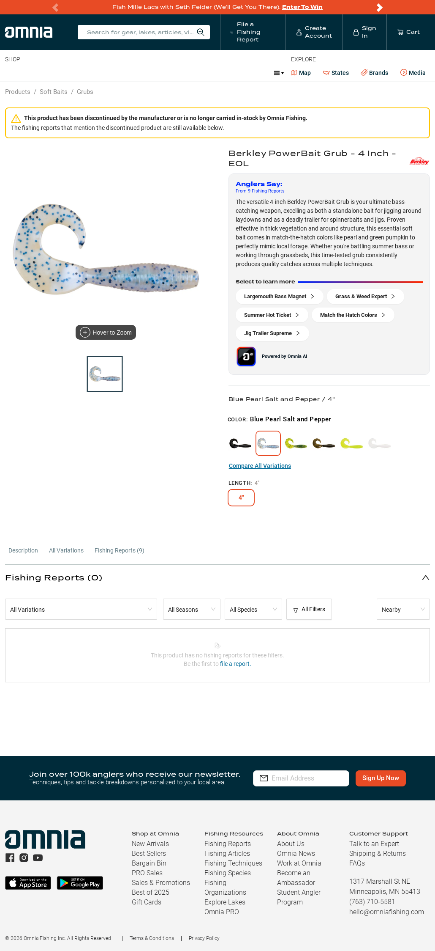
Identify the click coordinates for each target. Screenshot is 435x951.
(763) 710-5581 (372, 902)
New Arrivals (150, 844)
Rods (64, 72)
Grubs (85, 92)
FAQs (357, 863)
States (336, 73)
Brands (374, 73)
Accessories (167, 72)
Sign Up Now (385, 778)
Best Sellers (149, 853)
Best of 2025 (150, 892)
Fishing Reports (227, 844)
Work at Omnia (299, 863)
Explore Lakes (224, 902)
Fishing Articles (227, 853)
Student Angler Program (299, 897)
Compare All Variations (260, 465)
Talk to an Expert (374, 844)
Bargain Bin (149, 863)
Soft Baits (54, 92)
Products (17, 92)
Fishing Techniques (233, 863)
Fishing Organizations (225, 887)
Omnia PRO (221, 912)
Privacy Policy (204, 938)
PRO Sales (147, 873)
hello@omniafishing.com (386, 912)
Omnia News (296, 853)
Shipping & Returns (377, 853)
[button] (217, 577)
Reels (92, 72)
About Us (290, 844)
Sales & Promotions (161, 883)
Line (38, 72)
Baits (12, 72)
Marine (206, 72)
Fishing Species (227, 873)
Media (413, 73)
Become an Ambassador (296, 878)
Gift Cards (146, 902)
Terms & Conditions (152, 938)
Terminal (126, 72)
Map (301, 72)
